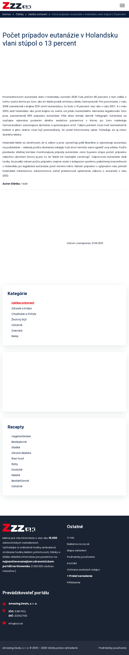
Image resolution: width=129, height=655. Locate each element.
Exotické (17, 470)
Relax (14, 336)
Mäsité (15, 475)
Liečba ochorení (37, 14)
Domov (7, 14)
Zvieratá (16, 331)
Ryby (14, 464)
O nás (70, 537)
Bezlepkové (19, 442)
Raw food (17, 458)
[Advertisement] (64, 71)
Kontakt (72, 563)
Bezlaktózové (20, 481)
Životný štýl (18, 319)
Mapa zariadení (76, 550)
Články (20, 14)
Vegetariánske (21, 436)
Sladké (15, 447)
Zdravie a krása (21, 308)
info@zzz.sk (16, 623)
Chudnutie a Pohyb (23, 314)
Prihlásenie (73, 582)
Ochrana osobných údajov (83, 569)
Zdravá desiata (21, 453)
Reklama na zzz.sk (78, 544)
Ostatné (16, 325)
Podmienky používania (81, 557)
